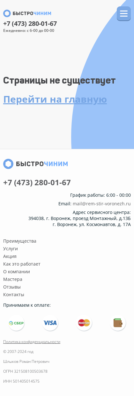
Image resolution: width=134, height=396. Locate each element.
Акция (10, 256)
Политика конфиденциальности (31, 341)
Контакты (13, 294)
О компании (16, 271)
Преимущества (19, 241)
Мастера (12, 279)
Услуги (10, 249)
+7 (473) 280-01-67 (30, 23)
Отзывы (12, 287)
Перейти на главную (55, 99)
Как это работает (22, 264)
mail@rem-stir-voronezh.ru (102, 204)
